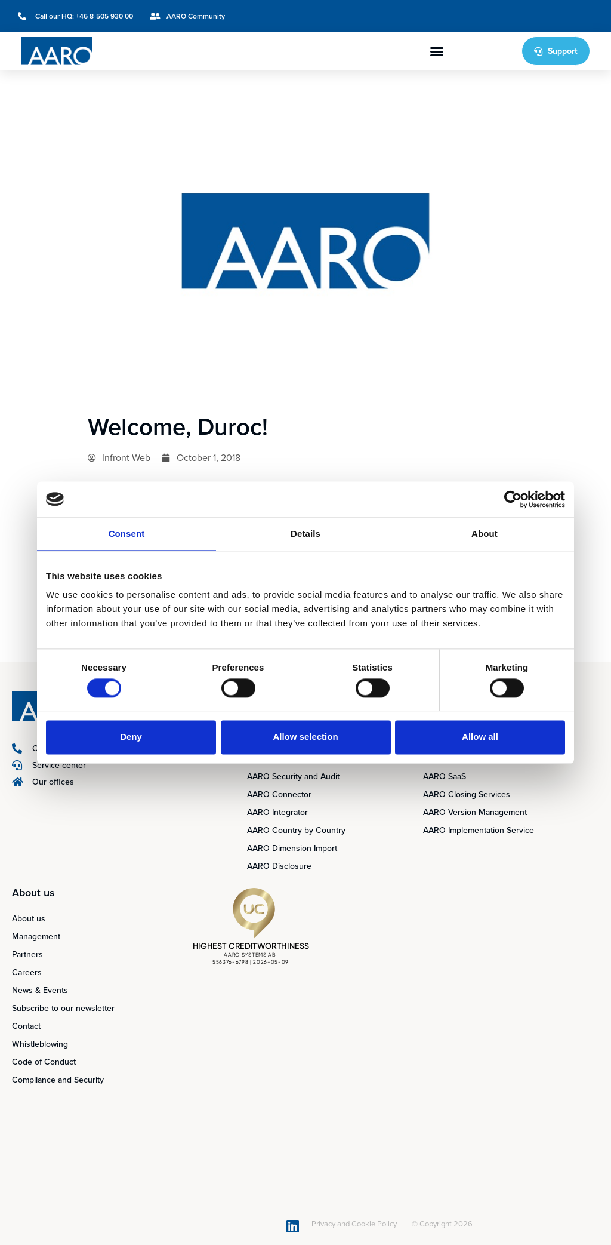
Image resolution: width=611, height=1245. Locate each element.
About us (28, 918)
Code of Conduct (44, 1062)
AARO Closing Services (466, 794)
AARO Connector (279, 794)
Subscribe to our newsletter (63, 1008)
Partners (27, 954)
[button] (437, 51)
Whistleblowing (40, 1044)
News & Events (40, 990)
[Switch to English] (519, 16)
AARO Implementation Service (478, 830)
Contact (26, 1026)
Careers (27, 972)
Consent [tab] (127, 533)
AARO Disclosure (279, 866)
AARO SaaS (444, 776)
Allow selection (305, 737)
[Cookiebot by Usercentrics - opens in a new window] (513, 499)
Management (36, 936)
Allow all (480, 737)
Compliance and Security (58, 1080)
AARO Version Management (475, 812)
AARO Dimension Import (292, 848)
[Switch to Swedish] (541, 16)
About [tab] (484, 533)
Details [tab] (305, 533)
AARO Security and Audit (293, 776)
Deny (131, 737)
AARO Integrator (277, 812)
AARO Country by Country (296, 830)
